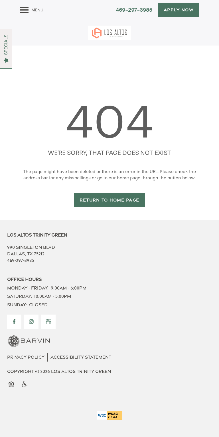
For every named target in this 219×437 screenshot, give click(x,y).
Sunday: (17, 304)
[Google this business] (48, 322)
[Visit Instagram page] (31, 322)
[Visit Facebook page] (14, 322)
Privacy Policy (25, 357)
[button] (178, 10)
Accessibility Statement (80, 357)
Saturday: (19, 296)
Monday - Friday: (27, 288)
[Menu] (31, 10)
